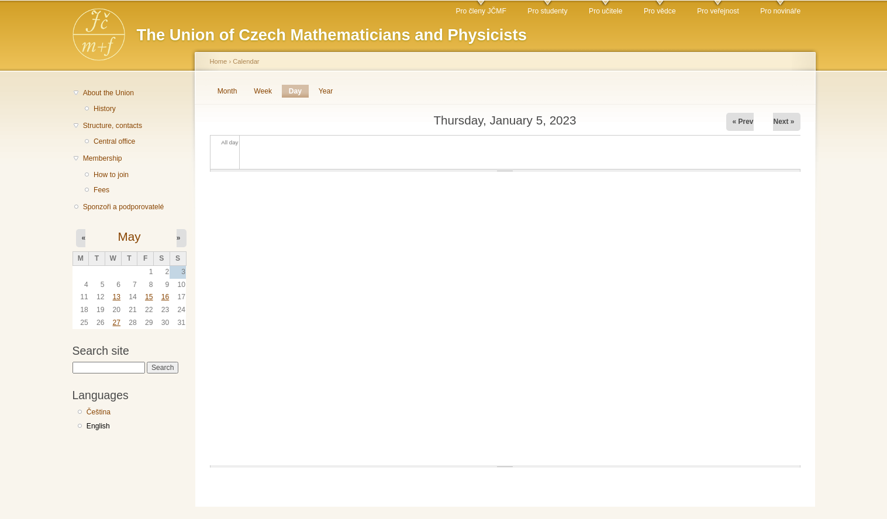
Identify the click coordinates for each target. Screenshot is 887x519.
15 (149, 297)
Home (218, 61)
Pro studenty (547, 11)
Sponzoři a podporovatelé (123, 207)
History (105, 109)
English (98, 426)
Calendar (246, 61)
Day (299, 91)
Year (326, 91)
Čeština (99, 412)
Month (227, 91)
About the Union (108, 93)
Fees (101, 190)
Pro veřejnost (718, 11)
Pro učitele (605, 11)
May (129, 236)
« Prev (742, 121)
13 (117, 297)
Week (263, 91)
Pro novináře (780, 11)
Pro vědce (660, 11)
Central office (114, 141)
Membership (102, 158)
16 (165, 297)
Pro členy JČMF (480, 11)
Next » (783, 121)
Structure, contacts (112, 126)
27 (117, 323)
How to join (111, 175)
